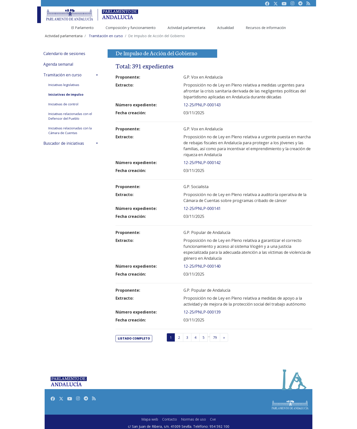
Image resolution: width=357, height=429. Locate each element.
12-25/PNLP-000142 (202, 162)
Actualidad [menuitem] (225, 27)
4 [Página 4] (195, 337)
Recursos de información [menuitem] (266, 27)
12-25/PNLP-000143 (202, 105)
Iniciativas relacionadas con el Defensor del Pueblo (70, 116)
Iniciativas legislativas (63, 85)
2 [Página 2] (179, 337)
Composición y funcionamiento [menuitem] (131, 27)
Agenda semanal (58, 64)
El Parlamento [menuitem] (82, 27)
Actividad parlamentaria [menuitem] (186, 27)
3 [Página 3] (187, 337)
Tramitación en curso (62, 75)
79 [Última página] (215, 337)
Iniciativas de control (63, 104)
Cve (213, 419)
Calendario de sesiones (64, 53)
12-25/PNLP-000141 (202, 208)
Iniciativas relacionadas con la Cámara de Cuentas (70, 130)
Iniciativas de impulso (65, 94)
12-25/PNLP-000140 (202, 266)
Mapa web (149, 419)
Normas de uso (193, 419)
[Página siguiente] (224, 337)
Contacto (169, 419)
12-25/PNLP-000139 (202, 312)
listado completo (134, 338)
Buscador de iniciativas (63, 143)
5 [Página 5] (204, 337)
